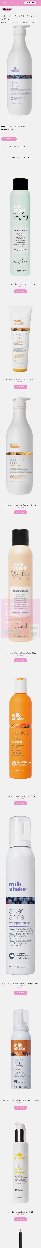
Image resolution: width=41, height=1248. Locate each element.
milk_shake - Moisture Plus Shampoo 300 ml (20, 796)
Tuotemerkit (13, 126)
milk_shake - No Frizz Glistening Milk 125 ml (20, 1212)
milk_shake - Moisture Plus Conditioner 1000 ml (20, 505)
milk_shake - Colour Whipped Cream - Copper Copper (20, 1100)
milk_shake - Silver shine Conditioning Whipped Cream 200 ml (20, 985)
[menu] (37, 8)
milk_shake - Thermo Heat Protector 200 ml (20, 284)
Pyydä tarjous (30, 3)
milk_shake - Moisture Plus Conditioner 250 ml (20, 379)
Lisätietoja (9, 139)
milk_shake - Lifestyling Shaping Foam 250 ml (20, 653)
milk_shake (21, 126)
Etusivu (3, 22)
